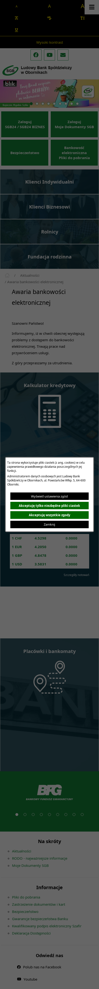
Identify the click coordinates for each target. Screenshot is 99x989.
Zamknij (49, 524)
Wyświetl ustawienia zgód (49, 496)
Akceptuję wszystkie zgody (49, 515)
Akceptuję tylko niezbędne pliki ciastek (49, 505)
